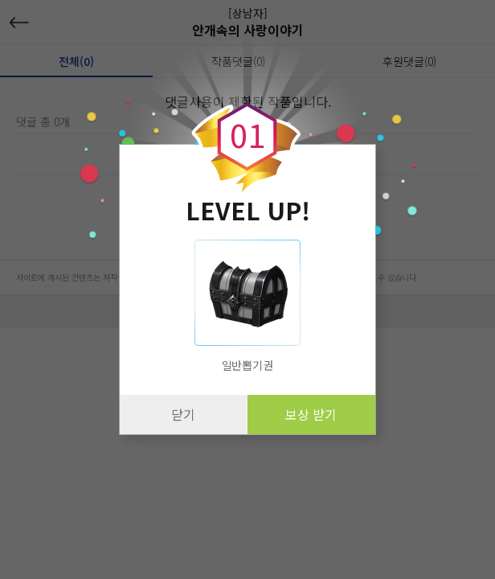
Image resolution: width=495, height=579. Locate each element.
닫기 (183, 414)
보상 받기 (311, 414)
